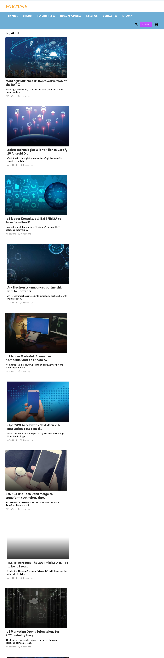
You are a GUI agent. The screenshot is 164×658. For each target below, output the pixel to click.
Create (145, 26)
